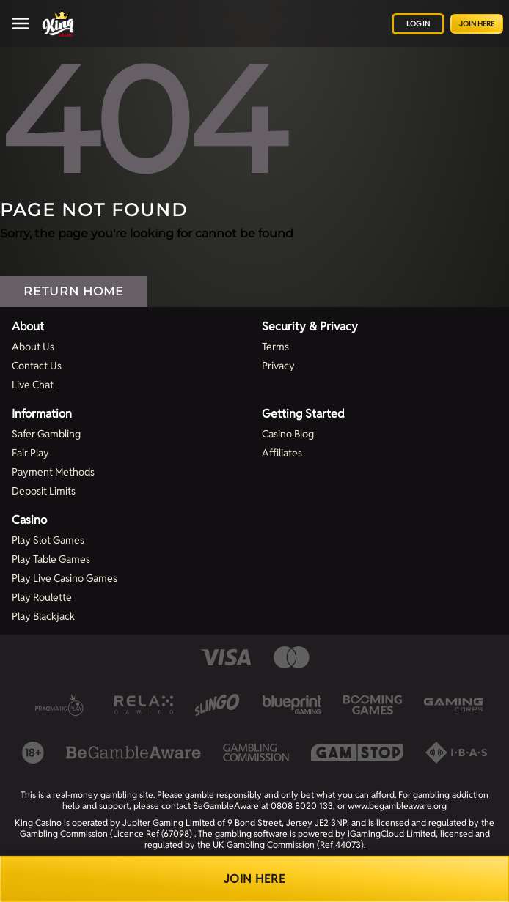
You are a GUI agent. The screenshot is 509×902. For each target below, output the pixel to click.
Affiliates (282, 452)
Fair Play (30, 452)
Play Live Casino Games (64, 578)
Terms (275, 346)
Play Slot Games (48, 540)
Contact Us (37, 365)
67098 (176, 833)
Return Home (73, 291)
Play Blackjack (43, 616)
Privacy (278, 365)
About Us (33, 346)
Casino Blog (288, 433)
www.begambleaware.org (397, 805)
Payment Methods (53, 471)
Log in (418, 24)
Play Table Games (51, 559)
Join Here (476, 24)
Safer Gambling (46, 433)
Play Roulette (42, 597)
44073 (348, 844)
